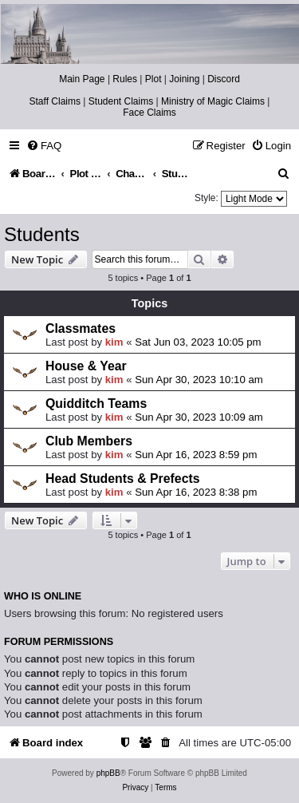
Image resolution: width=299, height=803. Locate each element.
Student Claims (121, 101)
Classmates (80, 328)
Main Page (81, 79)
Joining (184, 79)
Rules (124, 79)
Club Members (88, 441)
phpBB (108, 773)
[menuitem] (43, 145)
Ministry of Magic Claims (213, 101)
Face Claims (149, 112)
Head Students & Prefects (122, 478)
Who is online (42, 596)
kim (114, 342)
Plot (153, 79)
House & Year (86, 366)
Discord (223, 79)
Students (42, 234)
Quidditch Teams (96, 403)
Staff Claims (55, 101)
